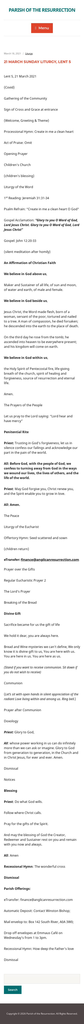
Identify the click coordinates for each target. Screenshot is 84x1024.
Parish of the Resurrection (42, 10)
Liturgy (29, 53)
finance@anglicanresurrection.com (50, 560)
